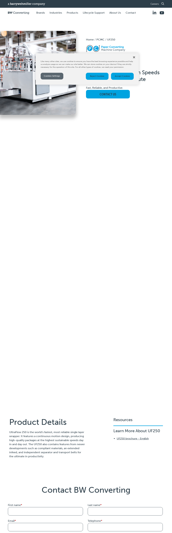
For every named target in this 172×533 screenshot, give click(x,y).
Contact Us (108, 94)
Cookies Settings (52, 76)
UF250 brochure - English (133, 438)
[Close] (134, 57)
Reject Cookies (97, 76)
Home (90, 39)
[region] (87, 69)
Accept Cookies (122, 76)
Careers (154, 4)
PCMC (100, 39)
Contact (131, 12)
